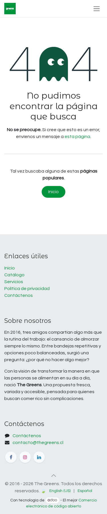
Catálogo (14, 275)
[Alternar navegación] (96, 8)
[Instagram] (25, 457)
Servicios (13, 281)
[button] (53, 475)
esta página (77, 136)
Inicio (53, 191)
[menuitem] (59, 491)
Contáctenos (18, 295)
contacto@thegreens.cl (38, 442)
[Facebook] (11, 457)
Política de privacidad (27, 288)
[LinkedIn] (39, 457)
